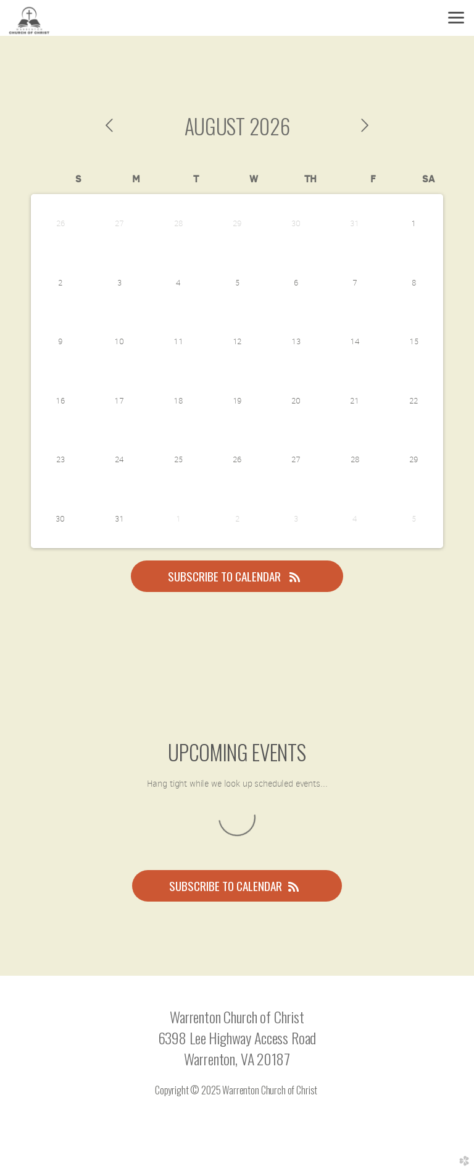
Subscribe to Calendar (237, 576)
